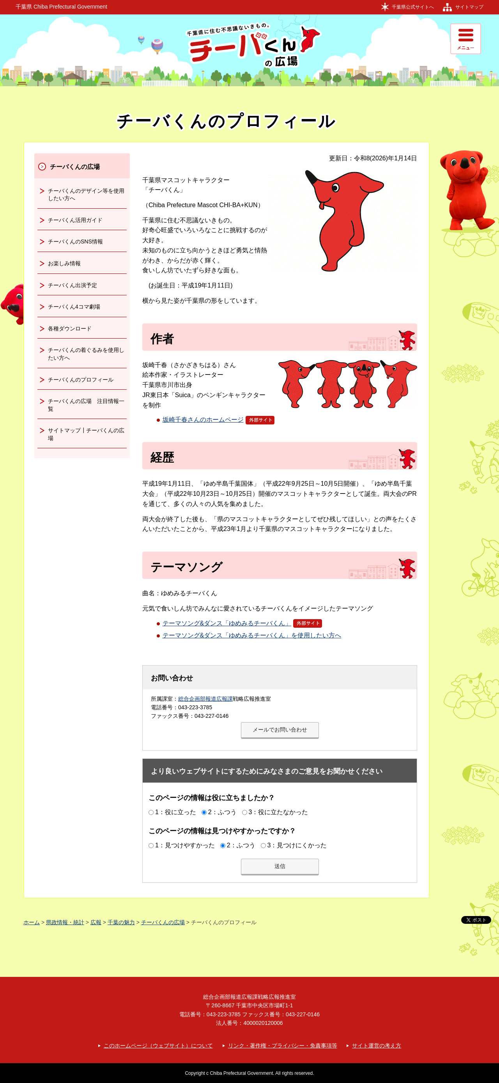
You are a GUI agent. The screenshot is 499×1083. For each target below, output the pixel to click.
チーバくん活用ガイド (75, 220)
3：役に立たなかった (278, 812)
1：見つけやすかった (185, 845)
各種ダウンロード (70, 328)
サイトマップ (469, 7)
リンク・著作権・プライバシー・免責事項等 (282, 1045)
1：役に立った (175, 812)
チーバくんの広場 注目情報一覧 (86, 405)
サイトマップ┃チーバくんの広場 (86, 434)
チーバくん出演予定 (72, 285)
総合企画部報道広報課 (205, 699)
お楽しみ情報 (64, 263)
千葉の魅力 (121, 922)
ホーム (31, 922)
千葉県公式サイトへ (413, 7)
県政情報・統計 (65, 922)
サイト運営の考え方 (376, 1045)
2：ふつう (222, 812)
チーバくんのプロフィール (80, 379)
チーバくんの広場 (75, 166)
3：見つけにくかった (297, 845)
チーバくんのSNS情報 (75, 241)
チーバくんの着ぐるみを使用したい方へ (86, 354)
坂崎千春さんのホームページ (218, 419)
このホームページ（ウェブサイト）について (158, 1045)
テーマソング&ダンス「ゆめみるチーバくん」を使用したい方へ (252, 635)
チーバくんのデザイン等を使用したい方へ (86, 195)
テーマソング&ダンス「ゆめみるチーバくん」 (242, 623)
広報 (95, 922)
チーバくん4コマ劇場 (74, 307)
